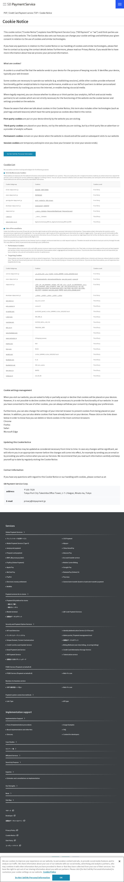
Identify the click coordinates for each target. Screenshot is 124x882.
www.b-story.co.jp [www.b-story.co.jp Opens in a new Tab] (11, 222)
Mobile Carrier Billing (70, 562)
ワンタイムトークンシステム (16, 635)
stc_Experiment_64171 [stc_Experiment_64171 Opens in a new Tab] (57, 288)
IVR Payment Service (14, 654)
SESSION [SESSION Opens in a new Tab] (37, 190)
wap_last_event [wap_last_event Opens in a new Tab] (67, 279)
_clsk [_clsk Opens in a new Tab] (36, 284)
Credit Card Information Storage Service (77, 650)
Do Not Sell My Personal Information (19, 154)
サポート (8, 810)
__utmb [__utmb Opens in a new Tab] (43, 295)
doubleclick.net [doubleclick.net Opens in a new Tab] (10, 365)
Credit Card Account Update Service (19, 645)
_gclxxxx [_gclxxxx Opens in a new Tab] (53, 284)
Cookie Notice (11, 835)
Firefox (7, 424)
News (7, 793)
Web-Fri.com (67, 673)
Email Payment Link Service (16, 650)
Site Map (9, 800)
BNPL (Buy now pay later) (15, 558)
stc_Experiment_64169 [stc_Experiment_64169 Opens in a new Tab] (42, 288)
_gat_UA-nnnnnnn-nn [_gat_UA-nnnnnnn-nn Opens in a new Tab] (71, 286)
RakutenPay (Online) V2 (71, 572)
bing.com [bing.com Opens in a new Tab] (9, 349)
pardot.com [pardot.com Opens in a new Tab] (9, 354)
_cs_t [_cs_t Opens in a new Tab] (47, 274)
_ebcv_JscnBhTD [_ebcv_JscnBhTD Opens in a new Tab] (51, 286)
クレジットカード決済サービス (16, 538)
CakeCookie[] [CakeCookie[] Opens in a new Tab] (39, 206)
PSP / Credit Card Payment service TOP (21, 13)
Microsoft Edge (11, 431)
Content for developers (71, 734)
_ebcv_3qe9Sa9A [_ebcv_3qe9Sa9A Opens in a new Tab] (40, 286)
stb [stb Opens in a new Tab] (82, 286)
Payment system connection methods (18, 695)
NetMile (9, 586)
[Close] (119, 861)
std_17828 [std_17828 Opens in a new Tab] (67, 288)
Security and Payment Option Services (19, 624)
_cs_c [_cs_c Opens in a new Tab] (64, 284)
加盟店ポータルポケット (71, 640)
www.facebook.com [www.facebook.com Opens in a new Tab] (11, 333)
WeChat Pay (11, 572)
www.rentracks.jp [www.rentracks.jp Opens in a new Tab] (11, 338)
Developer (9, 816)
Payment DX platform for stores (17, 600)
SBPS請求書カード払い (14, 687)
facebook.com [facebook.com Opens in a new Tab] (10, 360)
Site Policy (9, 840)
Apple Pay (10, 567)
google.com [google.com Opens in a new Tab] (9, 344)
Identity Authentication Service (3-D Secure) (78, 630)
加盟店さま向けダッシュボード (16, 659)
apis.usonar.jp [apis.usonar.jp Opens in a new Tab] (10, 306)
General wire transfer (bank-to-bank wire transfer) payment (83, 582)
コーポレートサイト (12, 845)
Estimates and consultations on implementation (23, 778)
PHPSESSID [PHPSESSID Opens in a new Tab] (38, 195)
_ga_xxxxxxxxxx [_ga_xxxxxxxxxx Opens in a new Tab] (46, 284)
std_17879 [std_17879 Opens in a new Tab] (74, 288)
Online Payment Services (14, 532)
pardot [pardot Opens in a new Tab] (51, 274)
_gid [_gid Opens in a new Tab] (58, 284)
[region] (62, 869)
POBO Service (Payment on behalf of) (19, 673)
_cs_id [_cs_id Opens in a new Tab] (69, 284)
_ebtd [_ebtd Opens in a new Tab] (58, 286)
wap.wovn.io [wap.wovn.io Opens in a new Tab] (9, 301)
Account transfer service (71, 558)
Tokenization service (70, 654)
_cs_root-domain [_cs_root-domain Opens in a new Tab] (77, 284)
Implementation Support (14, 718)
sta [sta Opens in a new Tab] (80, 286)
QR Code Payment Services (72, 612)
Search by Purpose (12, 762)
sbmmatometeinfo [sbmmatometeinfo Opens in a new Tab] (41, 279)
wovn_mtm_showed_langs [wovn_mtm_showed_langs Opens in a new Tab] (72, 290)
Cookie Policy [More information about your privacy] (49, 872)
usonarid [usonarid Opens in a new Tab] (75, 279)
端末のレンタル (13, 607)
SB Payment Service (19, 5)
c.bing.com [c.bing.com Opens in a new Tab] (9, 317)
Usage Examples (68, 725)
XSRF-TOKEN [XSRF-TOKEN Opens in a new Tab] (44, 190)
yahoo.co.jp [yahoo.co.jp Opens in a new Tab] (9, 376)
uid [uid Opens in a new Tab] (61, 284)
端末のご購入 (12, 604)
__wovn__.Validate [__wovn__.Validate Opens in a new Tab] (41, 211)
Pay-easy (66, 577)
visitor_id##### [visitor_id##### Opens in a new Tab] (59, 274)
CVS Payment (67, 538)
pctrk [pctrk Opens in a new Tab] (36, 200)
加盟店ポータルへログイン (14, 821)
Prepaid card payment (14, 553)
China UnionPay (68, 548)
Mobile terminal (12, 612)
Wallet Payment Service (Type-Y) (18, 543)
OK (61, 877)
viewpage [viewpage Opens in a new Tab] (45, 290)
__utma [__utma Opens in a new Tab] (37, 295)
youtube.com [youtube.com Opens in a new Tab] (10, 322)
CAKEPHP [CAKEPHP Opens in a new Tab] (46, 206)
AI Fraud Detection (13, 630)
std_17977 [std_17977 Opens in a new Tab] (38, 290)
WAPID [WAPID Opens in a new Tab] (61, 290)
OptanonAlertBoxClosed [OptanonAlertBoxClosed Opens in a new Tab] (54, 211)
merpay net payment (14, 548)
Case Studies (10, 742)
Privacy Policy (10, 830)
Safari (6, 428)
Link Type (10, 701)
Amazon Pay (67, 553)
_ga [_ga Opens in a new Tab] (40, 284)
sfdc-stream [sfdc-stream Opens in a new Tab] (49, 200)
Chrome (7, 421)
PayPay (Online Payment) (15, 562)
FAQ (64, 729)
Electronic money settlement (17, 582)
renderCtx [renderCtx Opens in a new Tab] (42, 200)
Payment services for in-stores (16, 594)
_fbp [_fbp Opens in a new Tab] (62, 286)
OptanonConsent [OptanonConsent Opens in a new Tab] (67, 211)
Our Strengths (10, 786)
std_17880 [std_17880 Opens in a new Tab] (81, 288)
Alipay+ (65, 543)
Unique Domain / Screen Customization (20, 640)
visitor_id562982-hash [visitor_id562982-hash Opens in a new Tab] (71, 274)
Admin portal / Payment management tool (77, 635)
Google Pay (67, 567)
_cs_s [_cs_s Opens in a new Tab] (84, 284)
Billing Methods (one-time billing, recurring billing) (81, 645)
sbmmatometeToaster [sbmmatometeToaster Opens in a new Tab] (54, 279)
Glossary (10, 734)
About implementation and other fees (19, 729)
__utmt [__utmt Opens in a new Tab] (54, 295)
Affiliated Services (12, 755)
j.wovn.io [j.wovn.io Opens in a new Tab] (9, 216)
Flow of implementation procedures (19, 725)
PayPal (9, 577)
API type (66, 701)
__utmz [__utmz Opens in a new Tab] (59, 295)
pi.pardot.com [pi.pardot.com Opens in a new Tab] (10, 311)
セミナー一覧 (10, 749)
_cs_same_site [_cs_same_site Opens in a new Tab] (40, 274)
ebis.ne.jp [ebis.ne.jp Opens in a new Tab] (9, 327)
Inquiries (9, 772)
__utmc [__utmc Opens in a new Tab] (48, 295)
